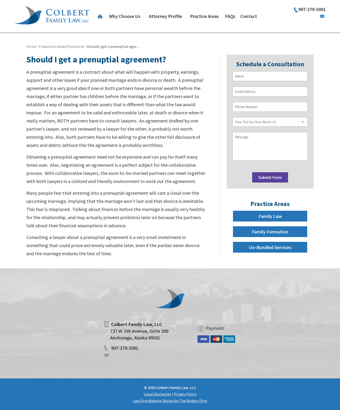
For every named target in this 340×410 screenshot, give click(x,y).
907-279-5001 (312, 9)
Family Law (270, 216)
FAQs (230, 16)
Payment (215, 328)
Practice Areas (204, 16)
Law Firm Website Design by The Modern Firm (170, 400)
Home (100, 16)
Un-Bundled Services (270, 247)
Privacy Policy (185, 394)
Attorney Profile (165, 16)
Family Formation (270, 232)
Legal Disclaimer (157, 394)
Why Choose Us (125, 16)
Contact (248, 16)
